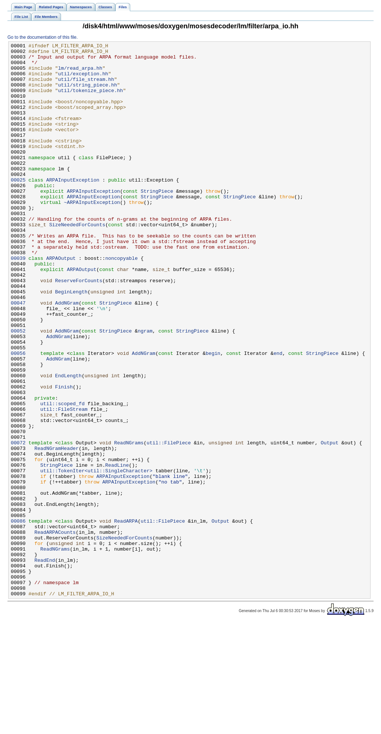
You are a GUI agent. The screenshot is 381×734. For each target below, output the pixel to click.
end (277, 415)
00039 (18, 301)
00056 (18, 415)
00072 (18, 523)
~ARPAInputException (92, 234)
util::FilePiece (169, 523)
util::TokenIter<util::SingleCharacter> (96, 556)
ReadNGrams (129, 523)
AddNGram (67, 355)
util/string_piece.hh (87, 93)
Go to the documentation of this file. (42, 37)
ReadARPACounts (55, 630)
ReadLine (117, 549)
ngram (145, 388)
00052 (18, 388)
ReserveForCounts (78, 328)
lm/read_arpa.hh (80, 73)
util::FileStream (63, 482)
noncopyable (121, 301)
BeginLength (71, 341)
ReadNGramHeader (56, 529)
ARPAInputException (72, 207)
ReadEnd (44, 664)
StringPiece (157, 221)
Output (330, 523)
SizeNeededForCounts (77, 261)
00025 (18, 207)
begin (213, 415)
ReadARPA (126, 617)
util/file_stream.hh (86, 87)
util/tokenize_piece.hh (90, 100)
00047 (18, 355)
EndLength (68, 442)
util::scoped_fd (62, 476)
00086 (18, 617)
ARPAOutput (61, 301)
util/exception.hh (83, 80)
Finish (64, 456)
